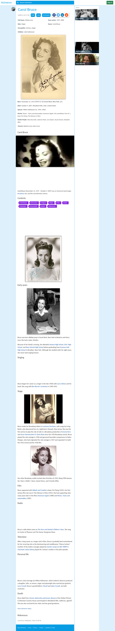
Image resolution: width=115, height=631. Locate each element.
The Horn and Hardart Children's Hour (51, 529)
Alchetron (6, 2)
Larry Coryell (22, 586)
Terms (29, 627)
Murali (45, 586)
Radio (65, 203)
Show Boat (40, 434)
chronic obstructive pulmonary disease (42, 598)
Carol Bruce (23, 203)
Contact (41, 627)
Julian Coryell (55, 586)
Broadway (21, 193)
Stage (51, 203)
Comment (46, 15)
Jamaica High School (56, 345)
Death (43, 206)
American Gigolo (43, 496)
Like (38, 15)
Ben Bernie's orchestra (39, 386)
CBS (60, 547)
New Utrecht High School (34, 347)
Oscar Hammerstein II (28, 434)
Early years (34, 203)
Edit (33, 15)
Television (23, 206)
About (21, 627)
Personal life (33, 206)
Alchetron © (50, 627)
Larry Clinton (61, 384)
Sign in (109, 2)
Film (58, 203)
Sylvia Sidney (29, 550)
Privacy (35, 627)
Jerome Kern (66, 432)
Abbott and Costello (39, 490)
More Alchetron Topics (24, 608)
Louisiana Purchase (49, 426)
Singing (43, 203)
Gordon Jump (51, 547)
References (52, 206)
